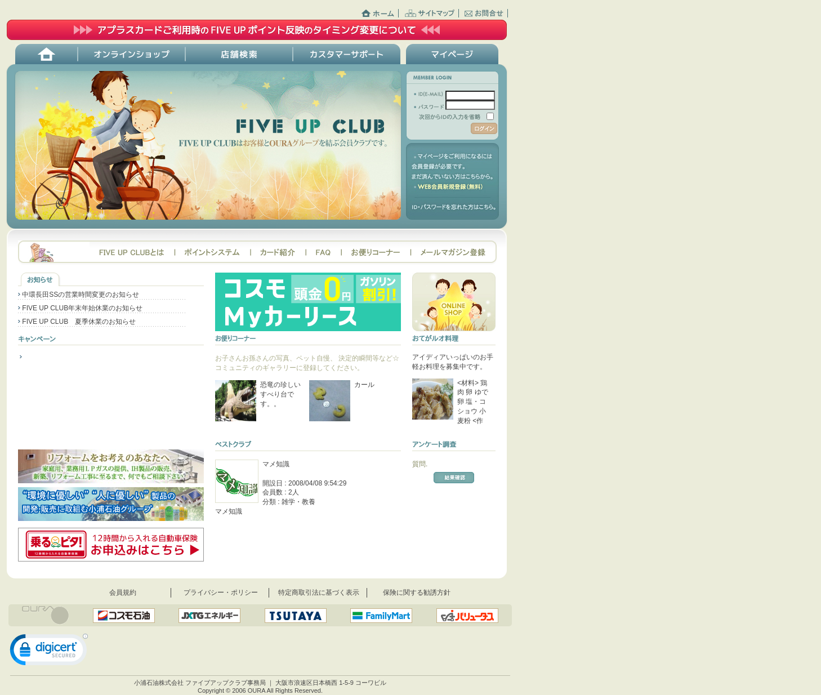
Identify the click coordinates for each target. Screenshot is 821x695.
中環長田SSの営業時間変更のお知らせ (78, 295)
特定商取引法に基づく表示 (318, 592)
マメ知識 (275, 464)
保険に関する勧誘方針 (416, 592)
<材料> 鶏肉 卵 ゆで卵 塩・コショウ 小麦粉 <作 (472, 402)
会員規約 (122, 592)
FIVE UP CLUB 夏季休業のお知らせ (77, 322)
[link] (49, 652)
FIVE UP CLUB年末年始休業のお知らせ (80, 308)
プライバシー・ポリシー (221, 592)
